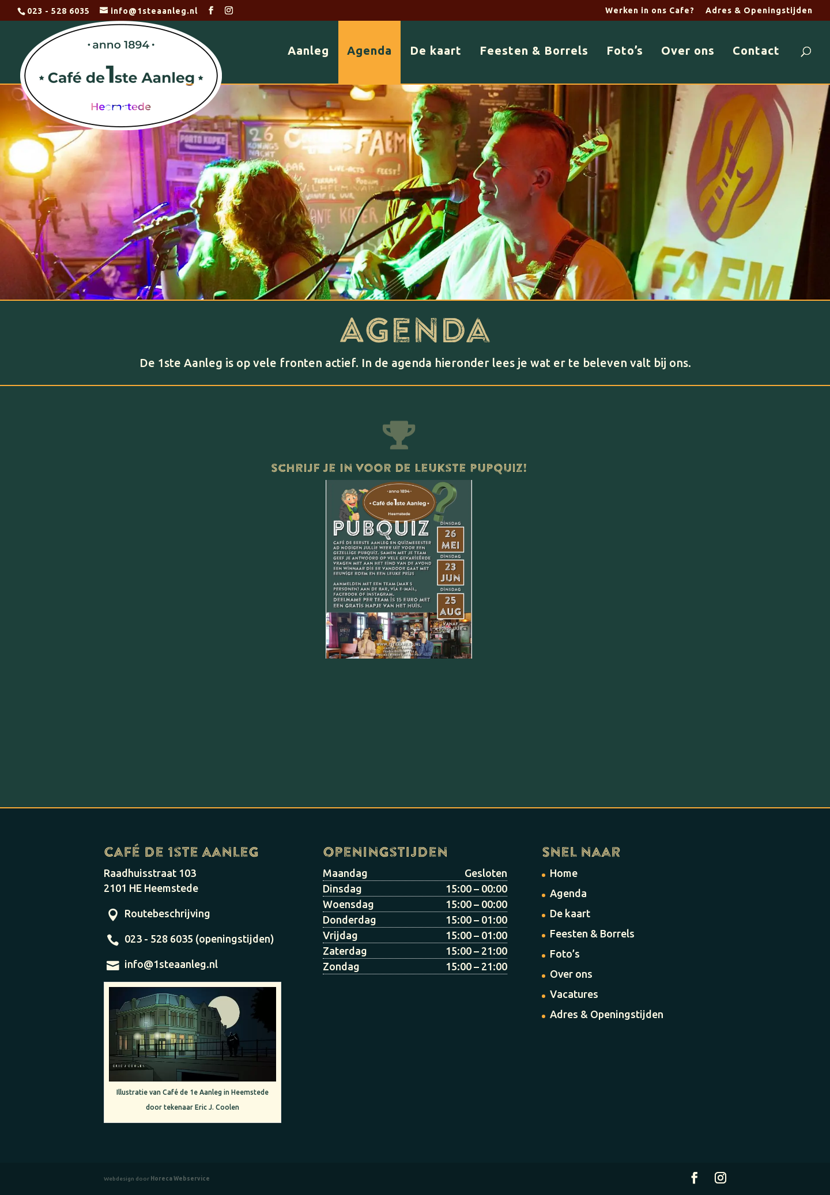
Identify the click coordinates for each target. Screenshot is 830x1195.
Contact (756, 50)
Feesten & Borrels (534, 50)
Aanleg (308, 50)
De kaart (436, 50)
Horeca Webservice (180, 1178)
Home (564, 873)
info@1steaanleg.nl (171, 964)
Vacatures (574, 994)
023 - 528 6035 (58, 11)
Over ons (688, 50)
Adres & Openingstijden (759, 10)
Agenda (369, 50)
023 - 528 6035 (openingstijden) (199, 938)
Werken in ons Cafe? (650, 10)
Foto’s (624, 50)
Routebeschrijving (167, 913)
